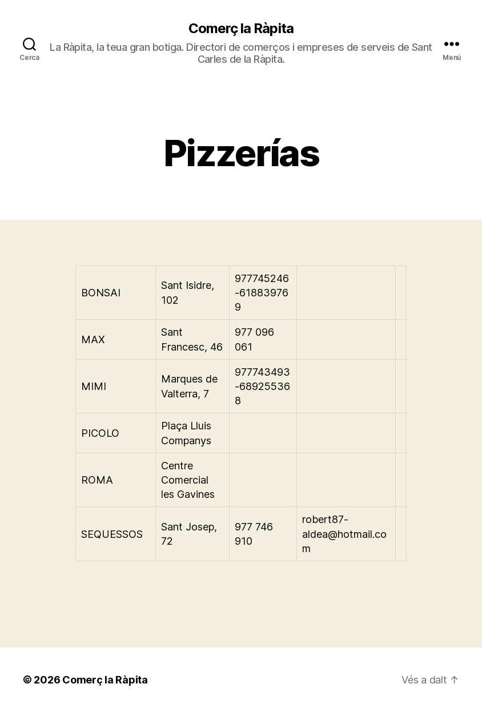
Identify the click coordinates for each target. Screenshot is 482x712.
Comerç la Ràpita (240, 28)
